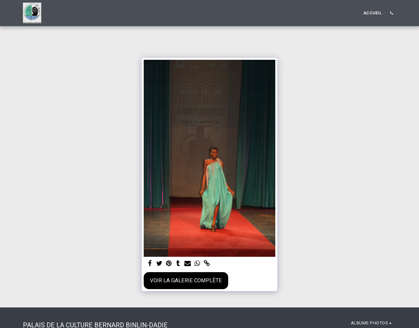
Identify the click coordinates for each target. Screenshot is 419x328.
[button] (391, 13)
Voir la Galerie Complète (186, 280)
